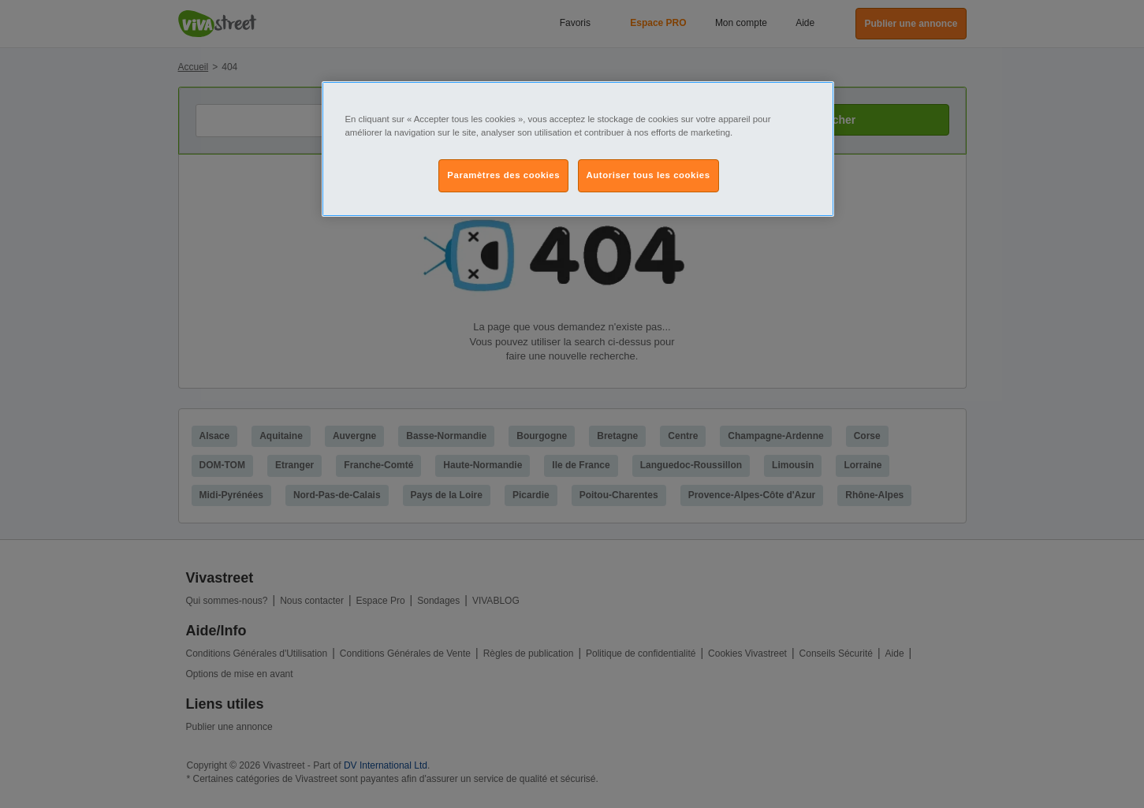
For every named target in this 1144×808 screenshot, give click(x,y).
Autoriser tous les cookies (648, 175)
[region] (578, 149)
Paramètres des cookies (503, 175)
